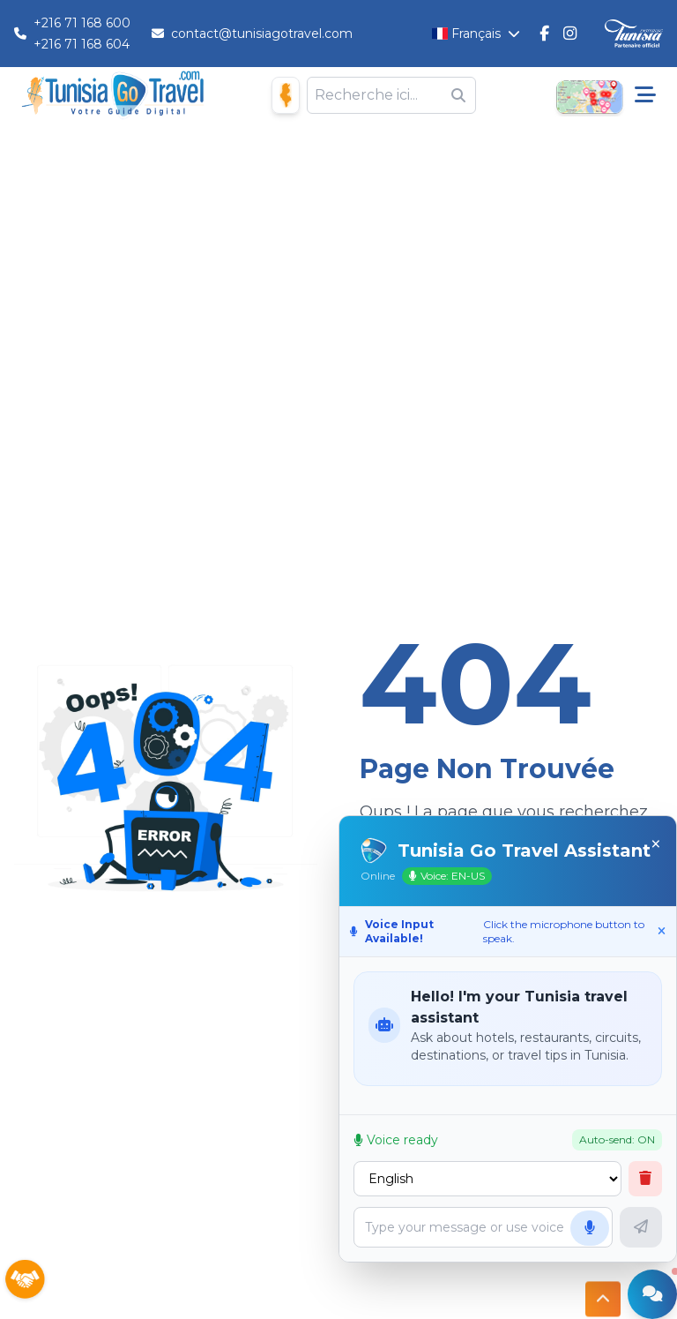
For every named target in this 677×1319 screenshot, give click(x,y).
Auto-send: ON (617, 1139)
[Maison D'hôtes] (286, 95)
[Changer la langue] (476, 33)
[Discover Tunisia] (634, 34)
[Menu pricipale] (645, 95)
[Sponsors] (24, 1280)
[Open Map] (589, 95)
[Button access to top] (603, 1295)
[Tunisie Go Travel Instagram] (570, 33)
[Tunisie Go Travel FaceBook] (544, 33)
